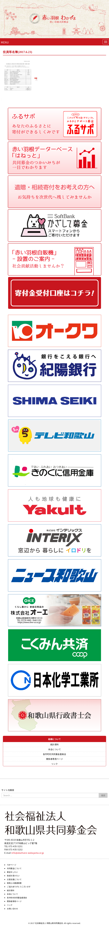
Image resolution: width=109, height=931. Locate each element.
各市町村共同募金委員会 (54, 754)
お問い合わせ (12, 908)
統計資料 (54, 744)
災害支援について (14, 879)
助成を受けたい (13, 875)
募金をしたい (12, 872)
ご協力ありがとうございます (19, 886)
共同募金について (14, 868)
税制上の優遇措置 (14, 883)
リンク (54, 763)
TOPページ (11, 865)
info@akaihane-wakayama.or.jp (27, 852)
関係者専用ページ (54, 758)
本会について (54, 749)
